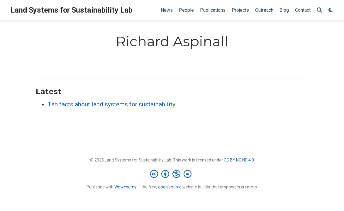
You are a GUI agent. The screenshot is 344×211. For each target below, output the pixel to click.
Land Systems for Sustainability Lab (72, 10)
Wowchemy (125, 187)
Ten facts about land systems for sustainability (111, 104)
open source (170, 187)
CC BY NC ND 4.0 (239, 160)
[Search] (319, 10)
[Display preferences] (330, 10)
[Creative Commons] (172, 174)
